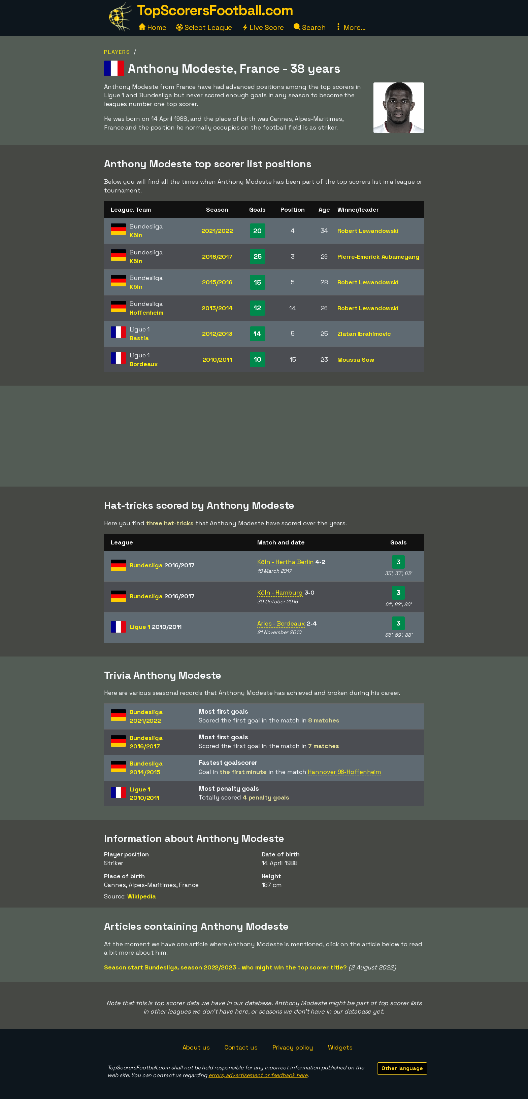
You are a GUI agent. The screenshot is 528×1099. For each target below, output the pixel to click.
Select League (204, 27)
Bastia (139, 338)
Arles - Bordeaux (281, 623)
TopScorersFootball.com (215, 10)
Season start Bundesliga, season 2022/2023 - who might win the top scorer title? (225, 967)
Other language (402, 1068)
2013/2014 (217, 308)
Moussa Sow (355, 359)
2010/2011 (217, 359)
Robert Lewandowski (368, 231)
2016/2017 (217, 256)
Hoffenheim (146, 312)
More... (350, 27)
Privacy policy (293, 1047)
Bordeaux (144, 364)
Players (117, 52)
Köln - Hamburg (280, 592)
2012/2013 (217, 334)
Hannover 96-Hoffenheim (344, 772)
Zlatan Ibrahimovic (364, 334)
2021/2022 (217, 231)
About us (196, 1047)
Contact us (241, 1047)
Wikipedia (141, 896)
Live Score (263, 27)
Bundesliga (162, 565)
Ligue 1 (156, 627)
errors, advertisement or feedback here (257, 1075)
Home (152, 27)
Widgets (340, 1047)
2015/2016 (217, 282)
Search (309, 27)
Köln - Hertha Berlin (285, 562)
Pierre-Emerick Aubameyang (378, 256)
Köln (136, 235)
